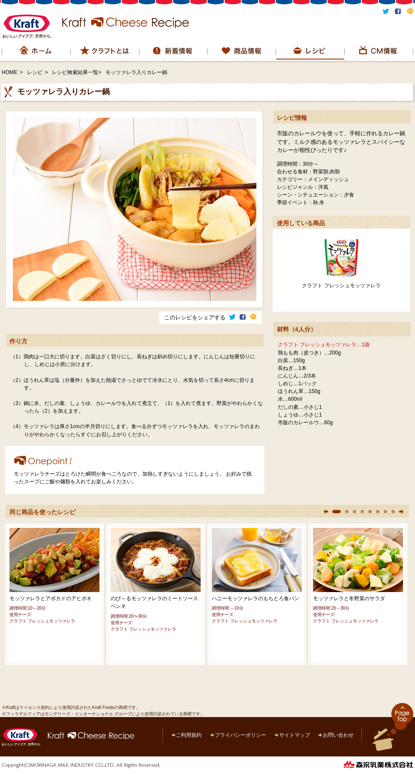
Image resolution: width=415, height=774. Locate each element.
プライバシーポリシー (240, 735)
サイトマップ (294, 735)
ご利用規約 (188, 735)
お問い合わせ (338, 735)
